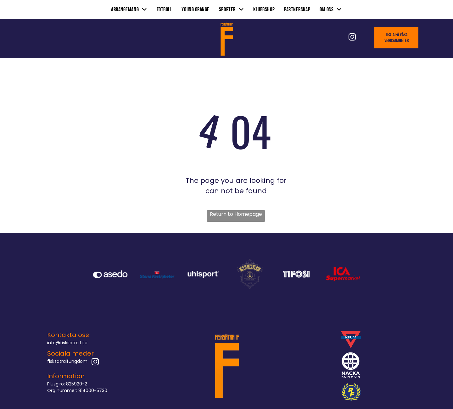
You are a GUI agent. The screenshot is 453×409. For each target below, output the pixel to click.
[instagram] (352, 37)
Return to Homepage (236, 214)
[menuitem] (129, 9)
